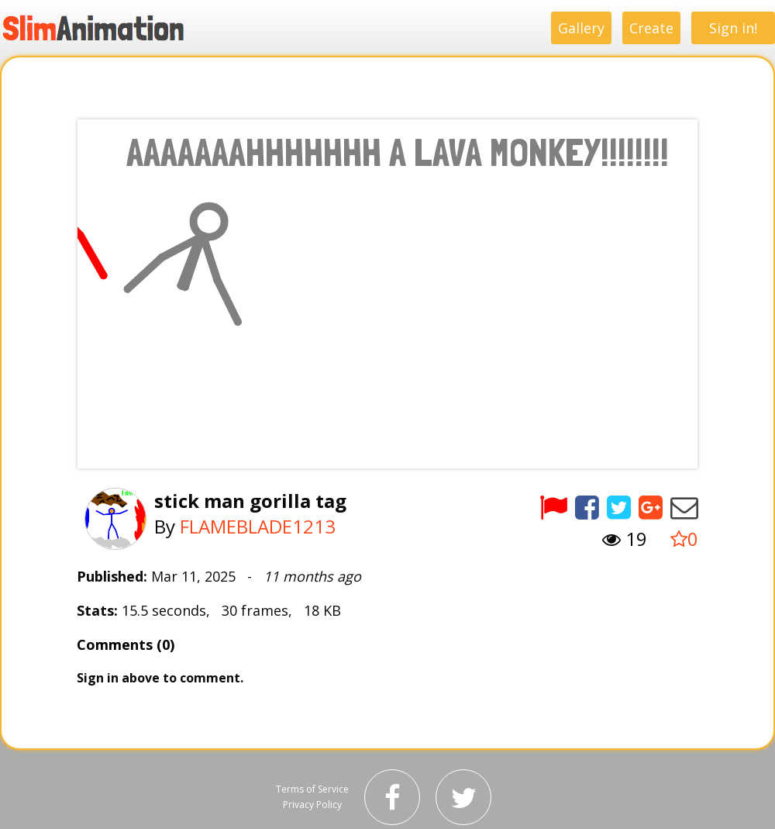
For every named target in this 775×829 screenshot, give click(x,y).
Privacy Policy (312, 804)
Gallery (581, 28)
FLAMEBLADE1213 (258, 526)
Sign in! (733, 28)
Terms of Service (312, 789)
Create (651, 28)
